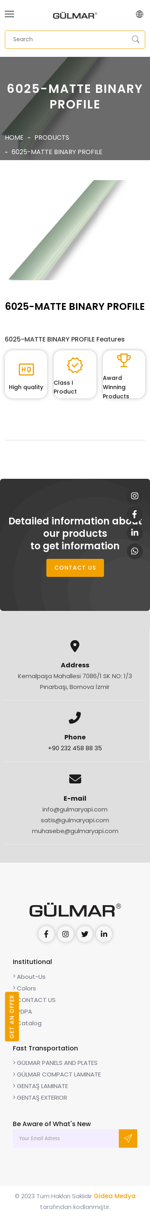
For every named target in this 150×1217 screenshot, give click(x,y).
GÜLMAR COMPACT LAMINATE (57, 1074)
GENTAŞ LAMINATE (40, 1086)
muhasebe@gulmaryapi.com (75, 831)
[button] (139, 15)
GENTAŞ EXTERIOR (40, 1097)
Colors (24, 988)
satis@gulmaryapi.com (75, 820)
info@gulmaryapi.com (75, 809)
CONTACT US (75, 568)
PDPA (22, 1011)
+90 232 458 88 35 (75, 748)
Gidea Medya (115, 1196)
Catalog (27, 1023)
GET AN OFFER (12, 1017)
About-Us (29, 976)
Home (14, 137)
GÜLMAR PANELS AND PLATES (55, 1062)
